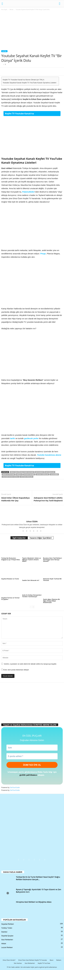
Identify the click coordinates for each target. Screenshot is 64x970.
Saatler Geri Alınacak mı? (30, 580)
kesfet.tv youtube (8, 474)
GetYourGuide (15, 787)
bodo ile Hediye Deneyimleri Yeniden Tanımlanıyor (31, 596)
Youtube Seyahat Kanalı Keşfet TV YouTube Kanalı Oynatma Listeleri (29, 83)
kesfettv (19, 474)
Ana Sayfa (4, 9)
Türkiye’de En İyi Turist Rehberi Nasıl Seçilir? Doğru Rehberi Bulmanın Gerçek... (38, 878)
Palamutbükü (28, 192)
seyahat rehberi (29, 474)
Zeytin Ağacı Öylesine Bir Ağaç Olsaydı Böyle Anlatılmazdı (51, 600)
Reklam (58, 960)
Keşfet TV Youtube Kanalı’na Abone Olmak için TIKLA (23, 80)
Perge (43, 253)
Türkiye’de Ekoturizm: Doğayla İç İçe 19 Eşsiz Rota (10, 559)
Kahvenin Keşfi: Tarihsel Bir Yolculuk (52, 579)
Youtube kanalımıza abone (49, 455)
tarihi (12, 438)
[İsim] (32, 748)
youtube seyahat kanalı (10, 477)
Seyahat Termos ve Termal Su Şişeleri (10, 598)
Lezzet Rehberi (7, 947)
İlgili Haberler (19, 538)
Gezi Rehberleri (7, 940)
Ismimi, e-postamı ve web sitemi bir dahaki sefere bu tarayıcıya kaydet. (30, 664)
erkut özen (14, 472)
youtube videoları (26, 477)
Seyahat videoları (42, 474)
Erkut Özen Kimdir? (9, 960)
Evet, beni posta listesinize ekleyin (15, 670)
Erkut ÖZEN (32, 521)
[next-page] (33, 606)
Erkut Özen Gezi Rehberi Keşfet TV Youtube (32, 960)
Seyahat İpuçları (7, 936)
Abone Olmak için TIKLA (46, 113)
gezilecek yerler (31, 438)
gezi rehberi (39, 472)
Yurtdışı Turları (6, 928)
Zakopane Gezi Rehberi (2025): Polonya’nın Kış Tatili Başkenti (48, 499)
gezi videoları (49, 472)
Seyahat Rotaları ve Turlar (10, 579)
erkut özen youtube (26, 472)
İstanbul (4, 932)
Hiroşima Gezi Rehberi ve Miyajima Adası (33, 902)
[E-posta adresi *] (32, 756)
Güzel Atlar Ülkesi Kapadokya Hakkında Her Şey (15, 499)
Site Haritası (18, 963)
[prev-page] (31, 606)
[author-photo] (32, 512)
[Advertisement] (32, 30)
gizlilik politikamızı (28, 775)
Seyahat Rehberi (7, 924)
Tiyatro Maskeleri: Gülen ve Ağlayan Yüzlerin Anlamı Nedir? (31, 559)
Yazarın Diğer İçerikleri (41, 538)
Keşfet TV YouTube (44, 963)
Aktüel (11, 9)
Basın (51, 960)
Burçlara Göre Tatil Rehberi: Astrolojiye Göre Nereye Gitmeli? (52, 559)
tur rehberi (54, 474)
